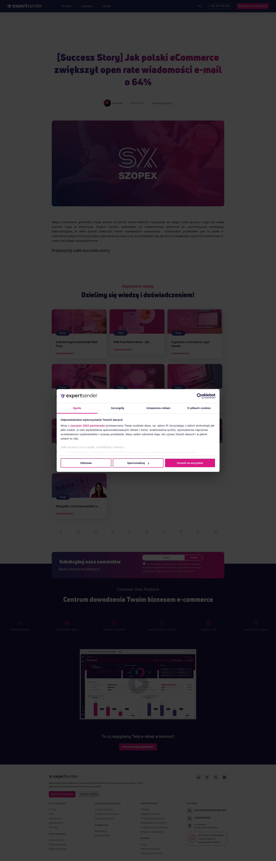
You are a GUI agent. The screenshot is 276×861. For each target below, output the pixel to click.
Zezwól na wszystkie (190, 462)
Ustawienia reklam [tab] (158, 408)
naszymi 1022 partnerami (87, 425)
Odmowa (86, 462)
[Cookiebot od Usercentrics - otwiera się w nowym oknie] (199, 396)
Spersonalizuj (138, 462)
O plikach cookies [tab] (199, 408)
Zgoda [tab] (77, 408)
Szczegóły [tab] (117, 408)
